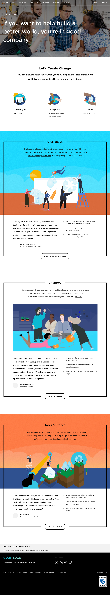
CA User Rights (62, 572)
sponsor (56, 2)
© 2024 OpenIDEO (9, 572)
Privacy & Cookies (22, 572)
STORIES (66, 2)
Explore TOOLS (55, 526)
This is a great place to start (39, 156)
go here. (78, 297)
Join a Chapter (55, 396)
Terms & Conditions (35, 572)
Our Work (45, 2)
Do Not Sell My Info (49, 572)
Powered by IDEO (102, 572)
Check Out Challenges (55, 256)
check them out (69, 439)
